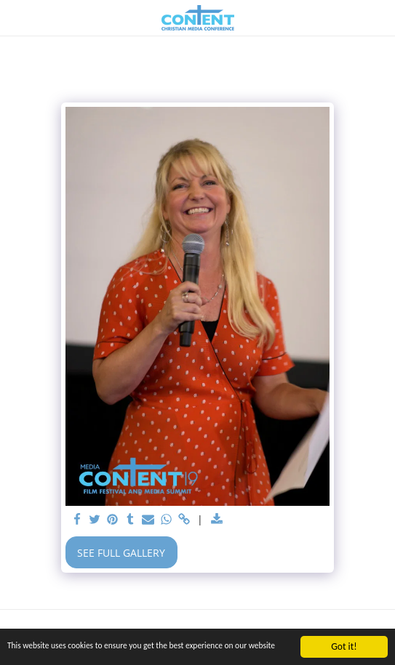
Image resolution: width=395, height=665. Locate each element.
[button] (16, 17)
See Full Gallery (121, 553)
